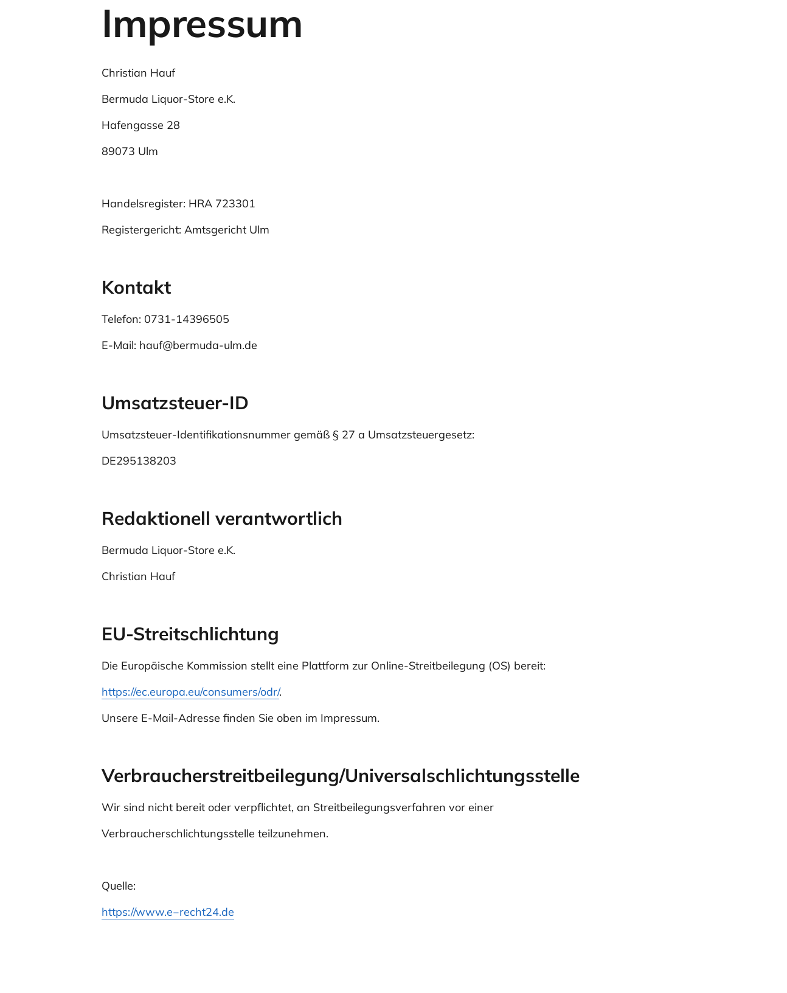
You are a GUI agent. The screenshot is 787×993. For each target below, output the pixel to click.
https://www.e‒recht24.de (168, 912)
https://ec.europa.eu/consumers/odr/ (190, 692)
